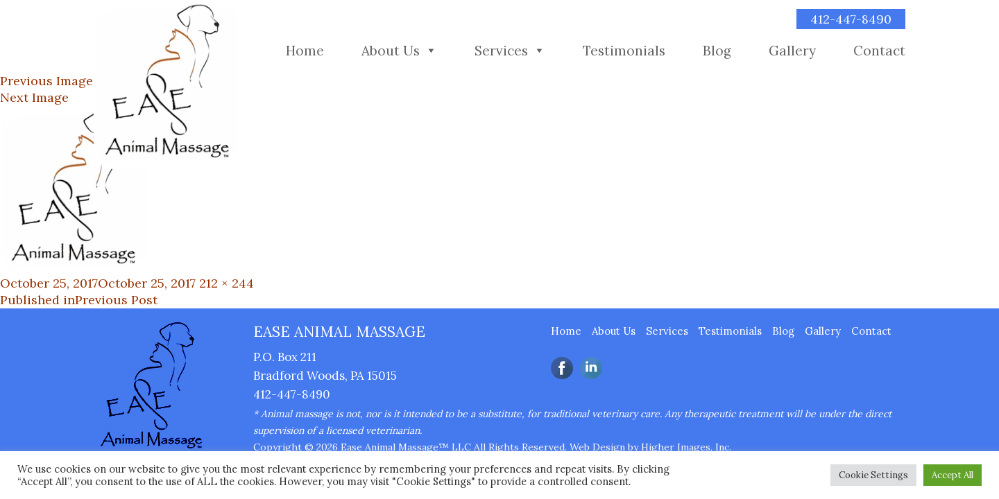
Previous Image (46, 81)
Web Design (597, 447)
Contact (879, 51)
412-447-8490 (850, 19)
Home (305, 51)
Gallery (792, 51)
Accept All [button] (952, 475)
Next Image (34, 97)
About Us (390, 51)
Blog (717, 51)
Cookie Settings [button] (873, 475)
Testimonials (624, 51)
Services (501, 51)
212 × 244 (226, 283)
